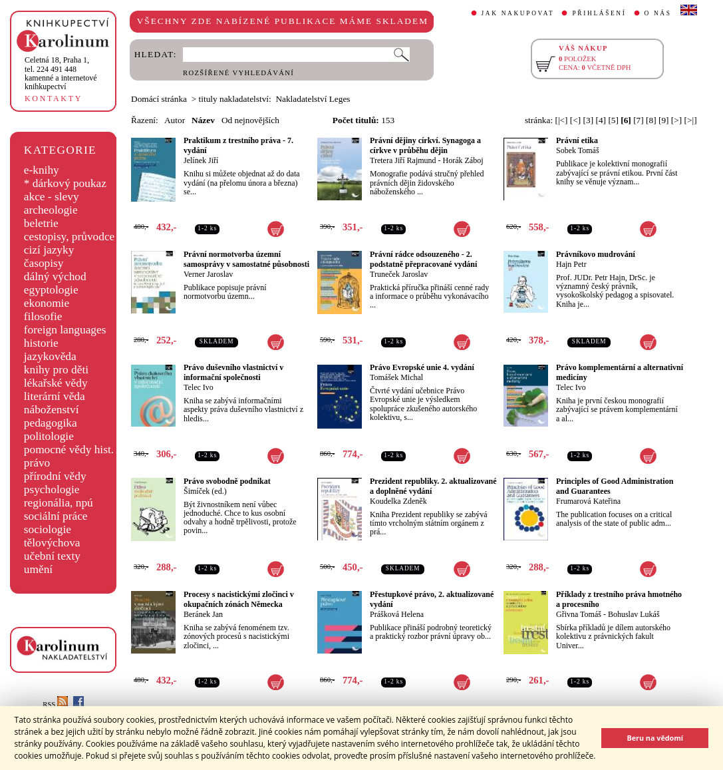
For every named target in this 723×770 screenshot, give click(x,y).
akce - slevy (51, 196)
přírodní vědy (55, 476)
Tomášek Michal (396, 377)
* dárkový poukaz (65, 183)
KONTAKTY (53, 98)
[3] (588, 120)
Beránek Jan (203, 614)
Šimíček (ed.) (205, 491)
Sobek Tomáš (577, 150)
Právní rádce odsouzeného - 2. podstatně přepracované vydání (423, 259)
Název (203, 120)
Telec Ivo (199, 387)
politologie (49, 436)
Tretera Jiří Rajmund (403, 160)
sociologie (47, 529)
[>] (676, 120)
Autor (174, 120)
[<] (575, 120)
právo (37, 463)
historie (41, 343)
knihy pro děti (56, 369)
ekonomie (46, 303)
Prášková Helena (397, 614)
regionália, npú (58, 502)
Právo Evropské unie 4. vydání (422, 367)
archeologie (51, 210)
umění (38, 569)
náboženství (51, 409)
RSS (55, 704)
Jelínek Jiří (201, 160)
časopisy (44, 263)
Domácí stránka (159, 99)
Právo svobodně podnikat (227, 481)
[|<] (561, 120)
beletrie (41, 223)
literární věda (54, 396)
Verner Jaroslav (208, 274)
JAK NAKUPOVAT (518, 13)
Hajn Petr (571, 264)
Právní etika (577, 140)
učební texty (52, 556)
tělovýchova (52, 542)
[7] (638, 120)
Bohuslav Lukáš (634, 614)
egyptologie (51, 290)
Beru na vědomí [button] (655, 738)
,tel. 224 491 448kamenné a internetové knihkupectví (61, 73)
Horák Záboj (463, 160)
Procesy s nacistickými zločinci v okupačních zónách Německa (239, 599)
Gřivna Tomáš (578, 614)
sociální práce (56, 516)
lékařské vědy (56, 383)
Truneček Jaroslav (399, 274)
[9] (663, 120)
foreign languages (65, 329)
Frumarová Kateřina (588, 501)
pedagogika (50, 423)
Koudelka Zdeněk (398, 501)
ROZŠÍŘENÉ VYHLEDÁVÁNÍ (238, 73)
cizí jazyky (49, 250)
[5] (613, 120)
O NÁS (658, 13)
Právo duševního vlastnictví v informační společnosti (233, 372)
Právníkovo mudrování (595, 254)
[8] (651, 120)
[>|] (690, 120)
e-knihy (41, 170)
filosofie (43, 316)
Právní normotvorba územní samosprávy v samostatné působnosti (246, 259)
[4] (600, 120)
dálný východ (55, 276)
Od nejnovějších (250, 120)
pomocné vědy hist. (69, 449)
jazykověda (50, 356)
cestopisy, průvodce (69, 236)
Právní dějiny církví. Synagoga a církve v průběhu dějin (425, 145)
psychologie (52, 489)
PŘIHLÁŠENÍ (599, 13)
